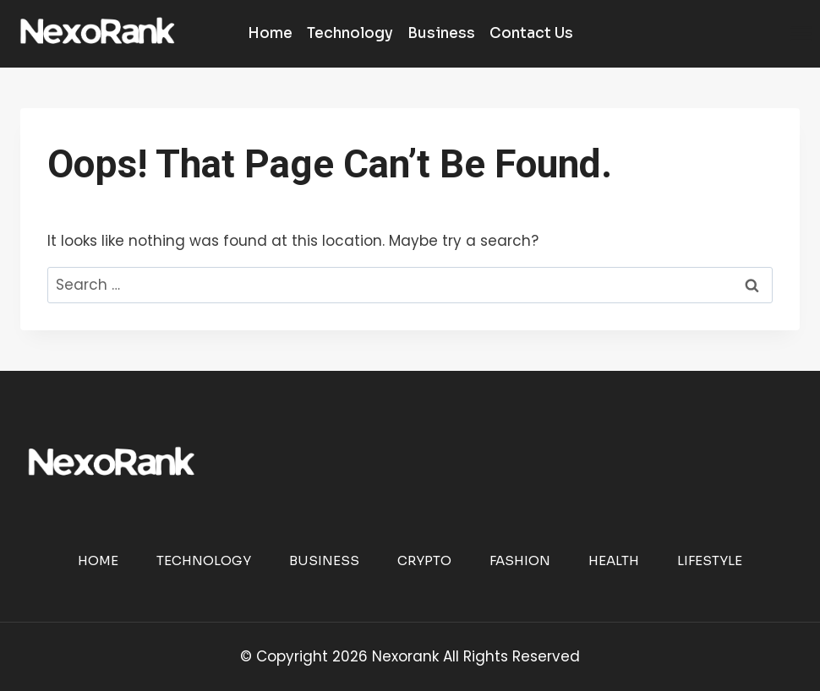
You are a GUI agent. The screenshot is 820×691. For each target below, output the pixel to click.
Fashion (519, 560)
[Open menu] (800, 33)
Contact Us (531, 33)
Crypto (424, 560)
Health (613, 560)
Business (441, 33)
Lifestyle (709, 560)
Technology (350, 33)
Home (270, 33)
